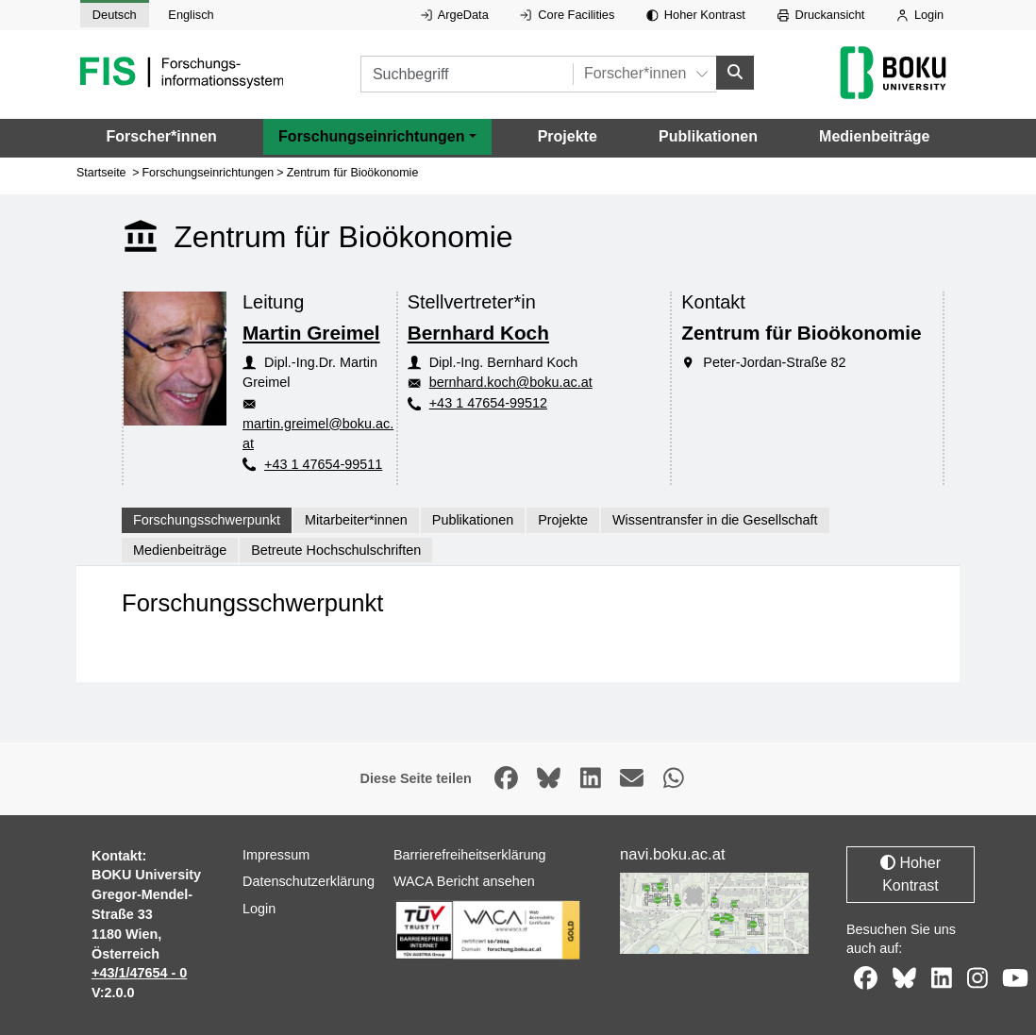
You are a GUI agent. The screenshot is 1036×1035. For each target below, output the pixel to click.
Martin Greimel (311, 332)
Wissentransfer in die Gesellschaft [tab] (715, 519)
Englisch (190, 15)
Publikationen (708, 136)
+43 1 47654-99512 (488, 402)
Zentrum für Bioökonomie (353, 172)
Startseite (101, 172)
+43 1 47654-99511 (323, 464)
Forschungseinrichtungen (208, 172)
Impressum (275, 854)
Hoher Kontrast (695, 15)
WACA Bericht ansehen (464, 881)
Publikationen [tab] (472, 519)
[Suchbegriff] (466, 74)
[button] (377, 137)
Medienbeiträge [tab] (179, 550)
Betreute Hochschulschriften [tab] (336, 550)
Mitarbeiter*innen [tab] (356, 519)
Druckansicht (821, 15)
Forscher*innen (162, 136)
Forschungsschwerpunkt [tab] (206, 519)
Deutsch (114, 15)
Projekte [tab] (563, 519)
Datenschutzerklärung (308, 881)
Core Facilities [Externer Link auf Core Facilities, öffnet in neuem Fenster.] (567, 15)
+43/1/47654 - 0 (139, 972)
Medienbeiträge (874, 136)
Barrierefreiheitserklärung (469, 854)
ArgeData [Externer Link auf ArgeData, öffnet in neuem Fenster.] (455, 15)
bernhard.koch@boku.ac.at (511, 382)
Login (920, 15)
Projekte (567, 136)
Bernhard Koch (478, 332)
